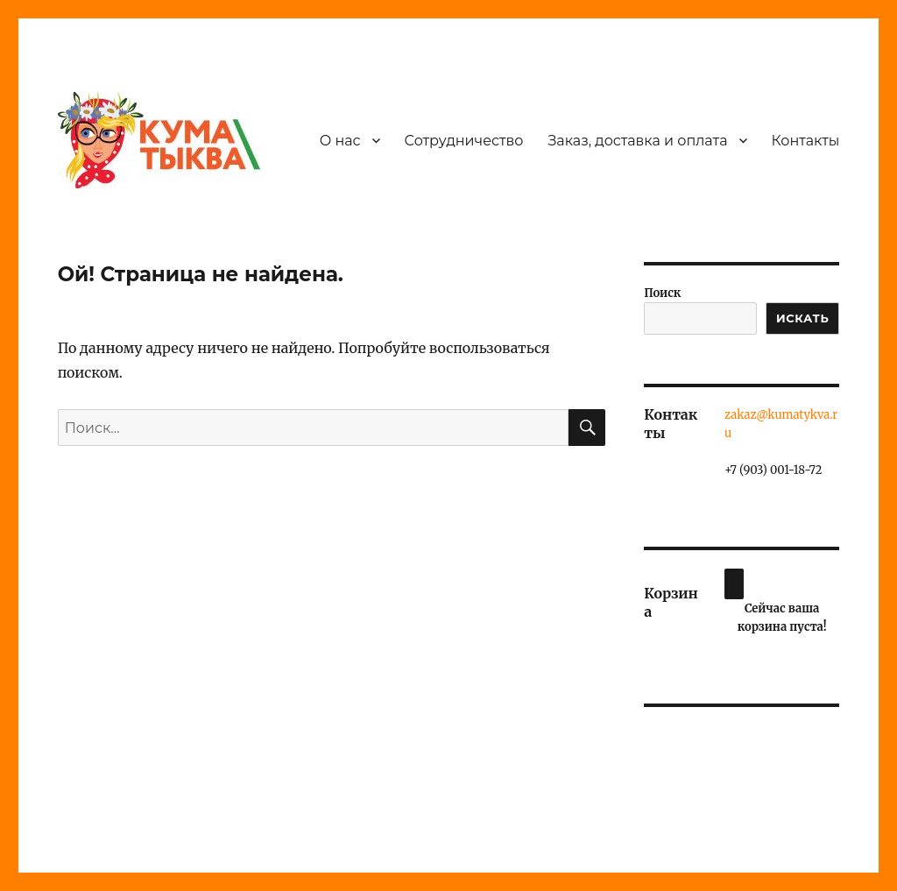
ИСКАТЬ (802, 318)
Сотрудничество (464, 140)
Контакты (806, 140)
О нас (340, 140)
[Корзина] (734, 584)
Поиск (662, 293)
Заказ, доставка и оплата (637, 140)
